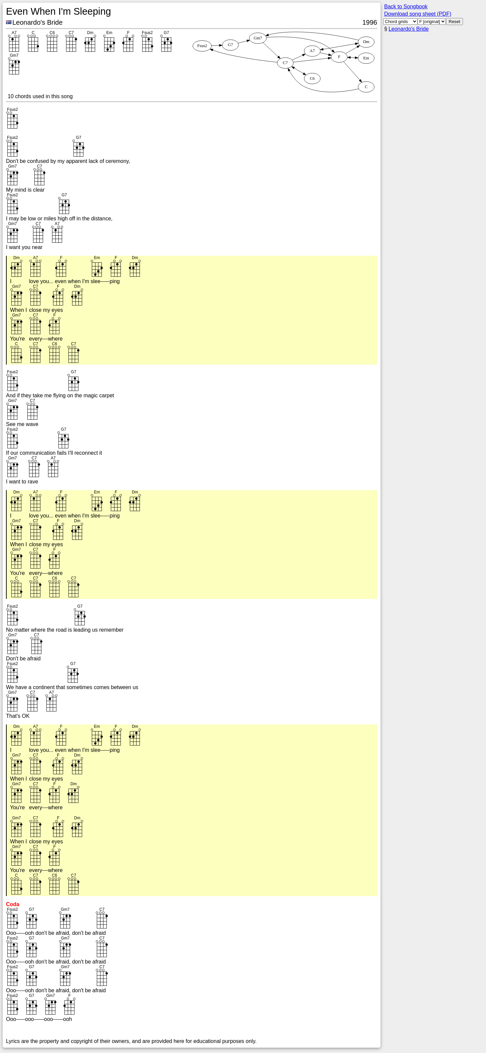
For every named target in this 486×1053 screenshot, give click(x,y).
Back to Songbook (406, 6)
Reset (454, 21)
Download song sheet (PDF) (417, 14)
